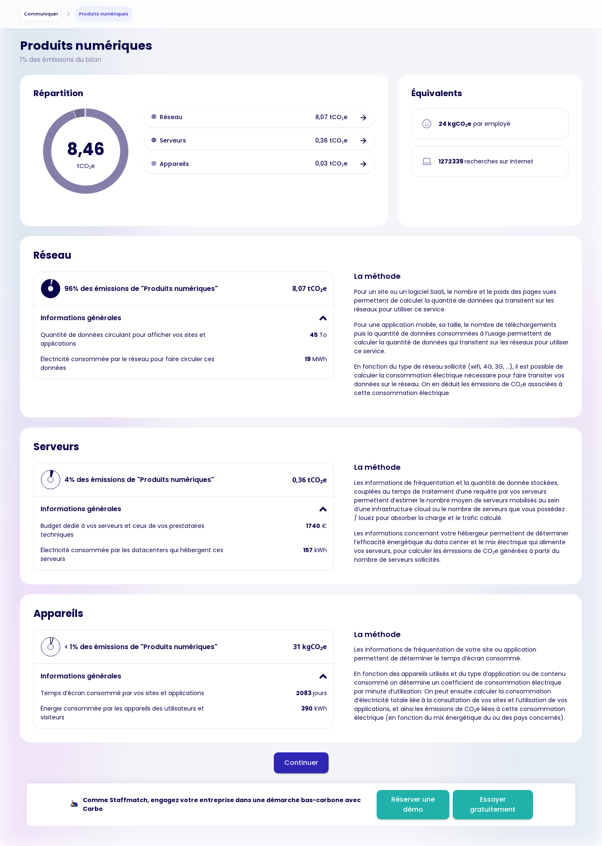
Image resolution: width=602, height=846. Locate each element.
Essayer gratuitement (492, 804)
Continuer (301, 762)
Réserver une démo (413, 804)
